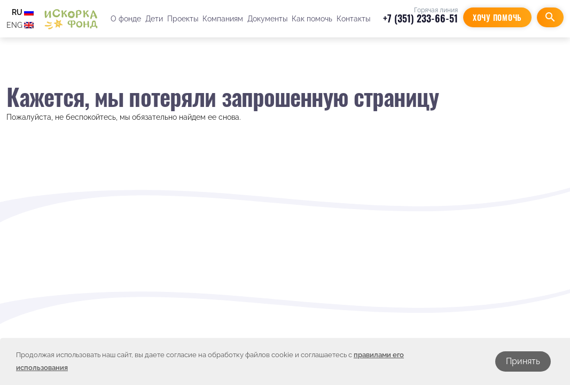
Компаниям (222, 18)
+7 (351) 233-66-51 (420, 18)
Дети (154, 18)
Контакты (353, 18)
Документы (267, 18)
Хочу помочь (497, 17)
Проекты (182, 18)
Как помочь (312, 18)
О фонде (126, 18)
